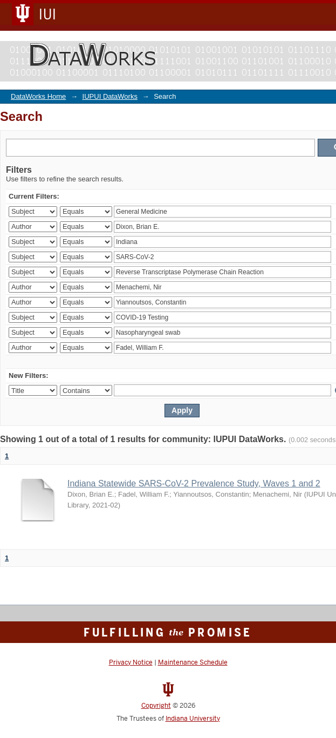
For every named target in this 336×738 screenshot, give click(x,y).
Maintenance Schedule (193, 662)
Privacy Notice (131, 662)
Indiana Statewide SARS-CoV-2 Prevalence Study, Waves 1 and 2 (193, 483)
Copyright (156, 705)
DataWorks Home (38, 96)
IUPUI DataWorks (110, 96)
